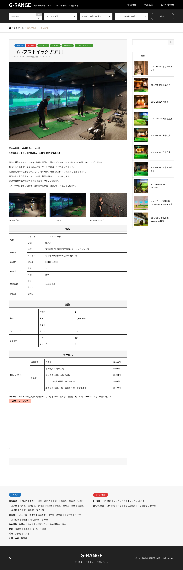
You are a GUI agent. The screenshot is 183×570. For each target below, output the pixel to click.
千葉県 (43, 529)
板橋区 (81, 506)
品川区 (14, 506)
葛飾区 (31, 510)
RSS (10, 558)
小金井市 (68, 515)
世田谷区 (32, 506)
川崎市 (30, 524)
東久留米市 (35, 520)
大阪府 (18, 533)
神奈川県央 (55, 524)
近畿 (11, 533)
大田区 (23, 506)
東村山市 (15, 520)
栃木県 (27, 529)
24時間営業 (67, 46)
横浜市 (22, 524)
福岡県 (24, 538)
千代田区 (23, 501)
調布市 (59, 515)
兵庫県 (27, 533)
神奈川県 (13, 524)
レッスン (97, 501)
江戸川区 (19, 46)
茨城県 (18, 529)
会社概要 (131, 4)
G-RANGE (91, 555)
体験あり (55, 46)
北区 (73, 506)
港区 (40, 501)
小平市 (78, 515)
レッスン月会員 (120, 501)
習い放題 (107, 501)
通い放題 (31, 46)
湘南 (64, 524)
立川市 (32, 515)
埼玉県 (35, 529)
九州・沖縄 (14, 538)
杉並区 (58, 506)
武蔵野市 (42, 515)
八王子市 (23, 515)
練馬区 (14, 510)
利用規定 (148, 4)
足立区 (23, 510)
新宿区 (47, 501)
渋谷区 (41, 506)
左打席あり (43, 46)
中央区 (32, 501)
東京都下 (13, 515)
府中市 (51, 515)
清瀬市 (25, 520)
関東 (11, 529)
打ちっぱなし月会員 (126, 506)
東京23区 (13, 501)
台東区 (64, 501)
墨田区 (72, 501)
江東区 (80, 501)
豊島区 (66, 506)
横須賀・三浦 (41, 524)
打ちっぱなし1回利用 (146, 506)
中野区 (49, 506)
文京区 (55, 501)
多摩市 (45, 520)
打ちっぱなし (99, 506)
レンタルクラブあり (83, 46)
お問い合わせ (167, 4)
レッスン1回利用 (137, 501)
